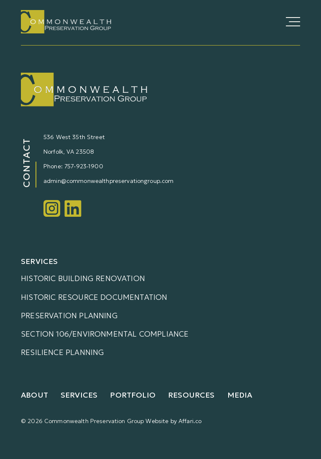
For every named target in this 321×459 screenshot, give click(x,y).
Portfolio (132, 395)
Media (239, 395)
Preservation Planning (69, 315)
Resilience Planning (62, 352)
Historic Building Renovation (83, 278)
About (34, 395)
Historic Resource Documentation (94, 297)
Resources (191, 395)
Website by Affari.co (173, 421)
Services (79, 395)
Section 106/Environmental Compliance (105, 334)
